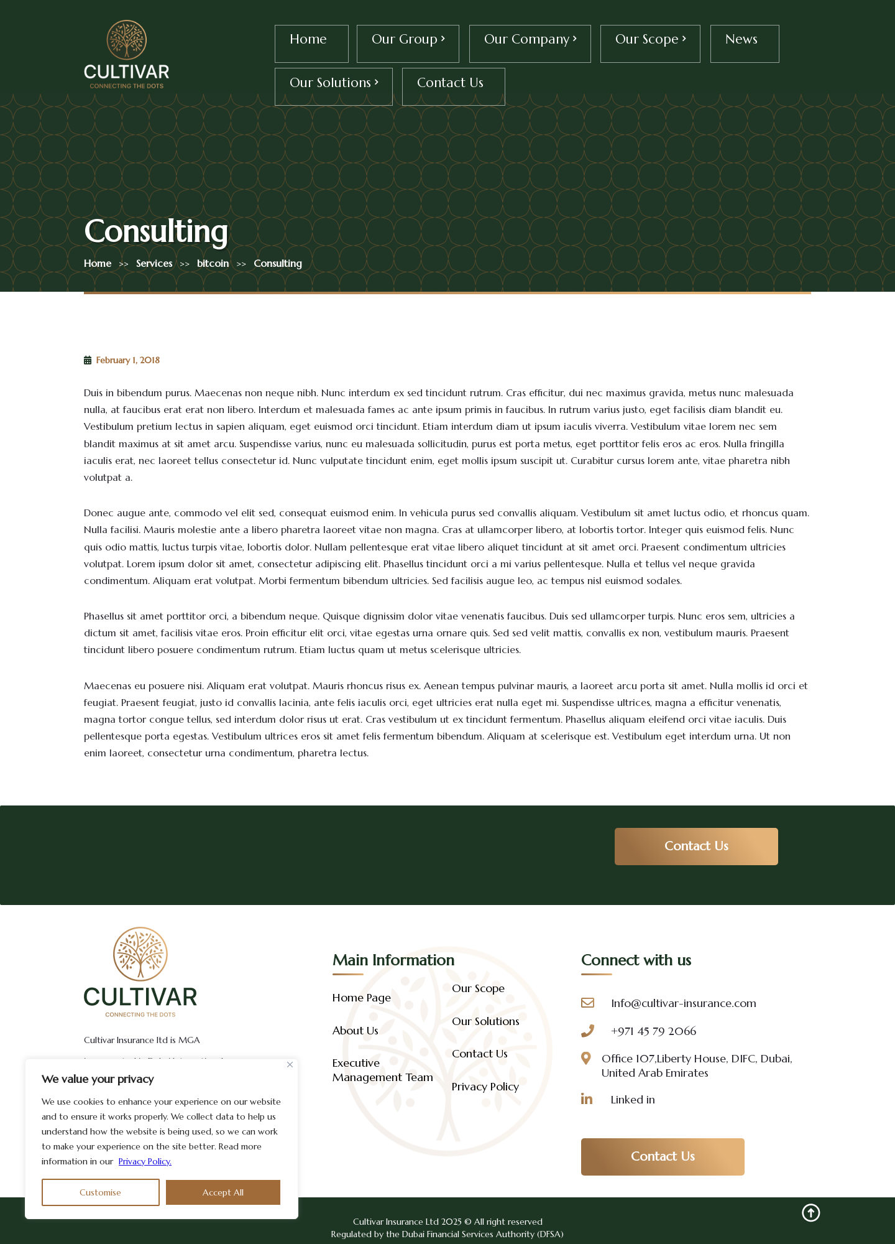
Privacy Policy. (145, 1161)
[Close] (290, 1064)
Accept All (223, 1192)
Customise (100, 1192)
